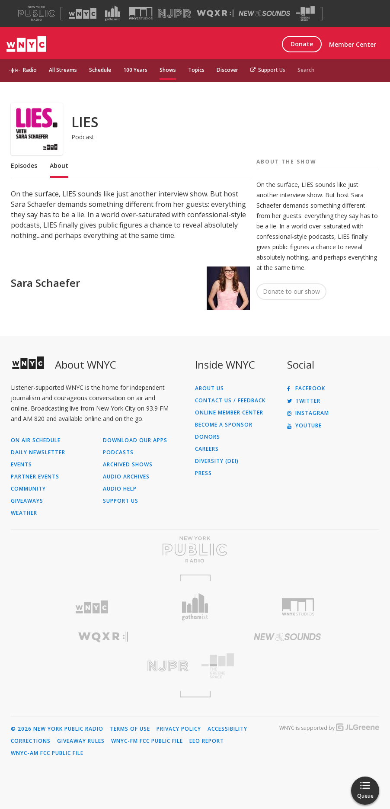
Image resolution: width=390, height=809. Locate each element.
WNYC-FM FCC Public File (147, 741)
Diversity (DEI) (217, 461)
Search (305, 70)
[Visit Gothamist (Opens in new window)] (112, 13)
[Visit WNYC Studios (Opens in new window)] (141, 13)
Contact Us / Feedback (230, 400)
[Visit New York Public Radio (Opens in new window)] (195, 549)
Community (28, 488)
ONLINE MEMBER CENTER (229, 412)
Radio (30, 70)
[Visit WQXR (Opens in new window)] (215, 14)
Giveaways (27, 501)
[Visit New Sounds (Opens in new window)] (264, 13)
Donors (207, 437)
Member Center (352, 44)
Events (21, 464)
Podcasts (118, 452)
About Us (209, 388)
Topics (196, 70)
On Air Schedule (36, 440)
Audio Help (120, 488)
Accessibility (227, 729)
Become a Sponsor (224, 424)
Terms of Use (130, 729)
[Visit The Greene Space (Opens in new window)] (305, 13)
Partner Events (35, 476)
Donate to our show (291, 291)
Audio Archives (126, 476)
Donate (302, 44)
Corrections (31, 741)
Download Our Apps (135, 440)
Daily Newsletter (38, 452)
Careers (207, 449)
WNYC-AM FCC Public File (47, 753)
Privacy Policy (179, 729)
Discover (227, 70)
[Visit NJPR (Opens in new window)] (174, 13)
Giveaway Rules (81, 741)
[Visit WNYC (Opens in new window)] (82, 13)
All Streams (63, 70)
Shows (168, 70)
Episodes (24, 165)
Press (203, 473)
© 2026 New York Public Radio (57, 729)
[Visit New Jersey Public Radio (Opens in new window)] (103, 666)
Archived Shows (128, 464)
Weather (24, 513)
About (59, 165)
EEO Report (206, 741)
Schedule (100, 70)
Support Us (267, 70)
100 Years (135, 70)
